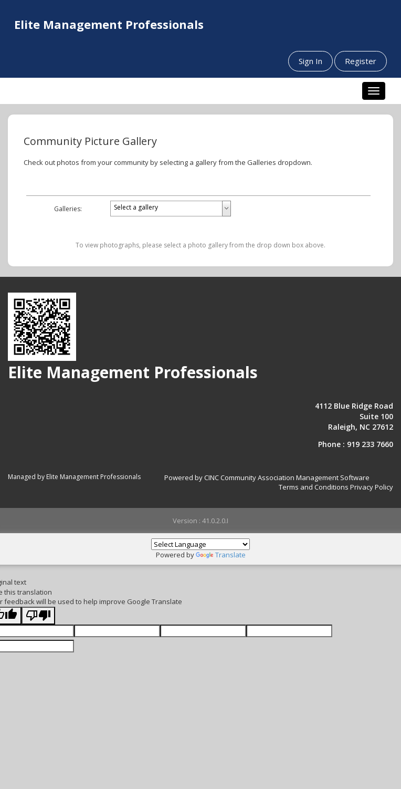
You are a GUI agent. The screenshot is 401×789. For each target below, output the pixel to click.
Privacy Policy (371, 487)
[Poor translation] (38, 616)
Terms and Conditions (314, 487)
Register (360, 61)
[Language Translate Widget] (200, 544)
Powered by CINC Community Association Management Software (267, 477)
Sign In (310, 61)
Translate (221, 554)
